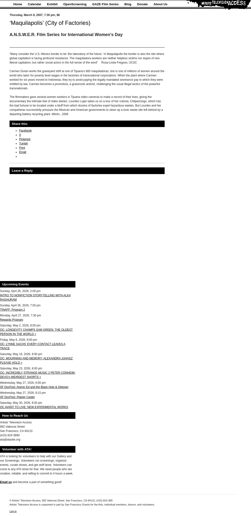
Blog (127, 4)
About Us (160, 4)
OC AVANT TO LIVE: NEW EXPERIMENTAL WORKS (34, 407)
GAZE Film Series (105, 4)
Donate (142, 4)
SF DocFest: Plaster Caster (17, 397)
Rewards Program (11, 319)
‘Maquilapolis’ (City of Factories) (50, 23)
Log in (13, 511)
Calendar (34, 4)
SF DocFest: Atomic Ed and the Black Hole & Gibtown (34, 387)
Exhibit (52, 4)
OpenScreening (74, 4)
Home (17, 4)
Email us (6, 482)
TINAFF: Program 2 (12, 309)
